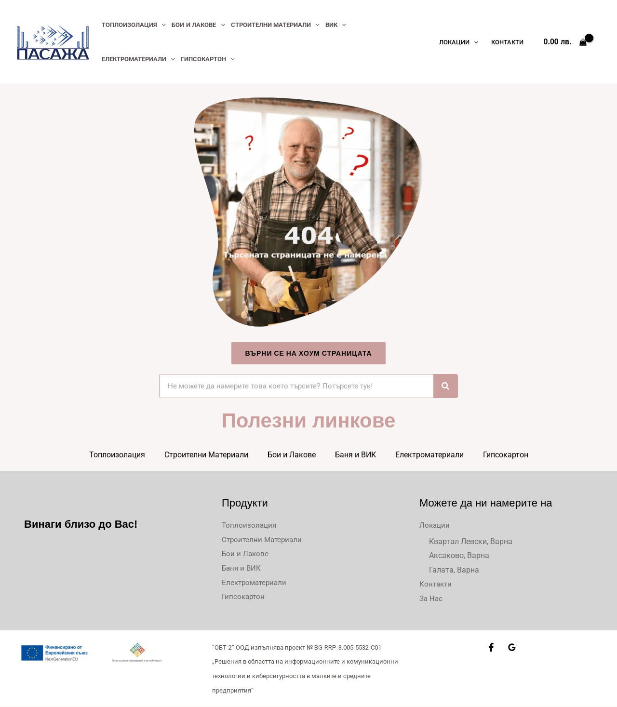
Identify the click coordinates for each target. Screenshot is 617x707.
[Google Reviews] (512, 647)
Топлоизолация (117, 454)
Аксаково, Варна (459, 555)
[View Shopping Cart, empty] (564, 41)
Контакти (436, 584)
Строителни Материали (206, 454)
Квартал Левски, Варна (470, 541)
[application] (161, 24)
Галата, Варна (454, 569)
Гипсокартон (505, 454)
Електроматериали (429, 454)
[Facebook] (491, 647)
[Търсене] (445, 386)
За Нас (431, 598)
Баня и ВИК (355, 454)
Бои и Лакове (292, 454)
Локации (435, 525)
